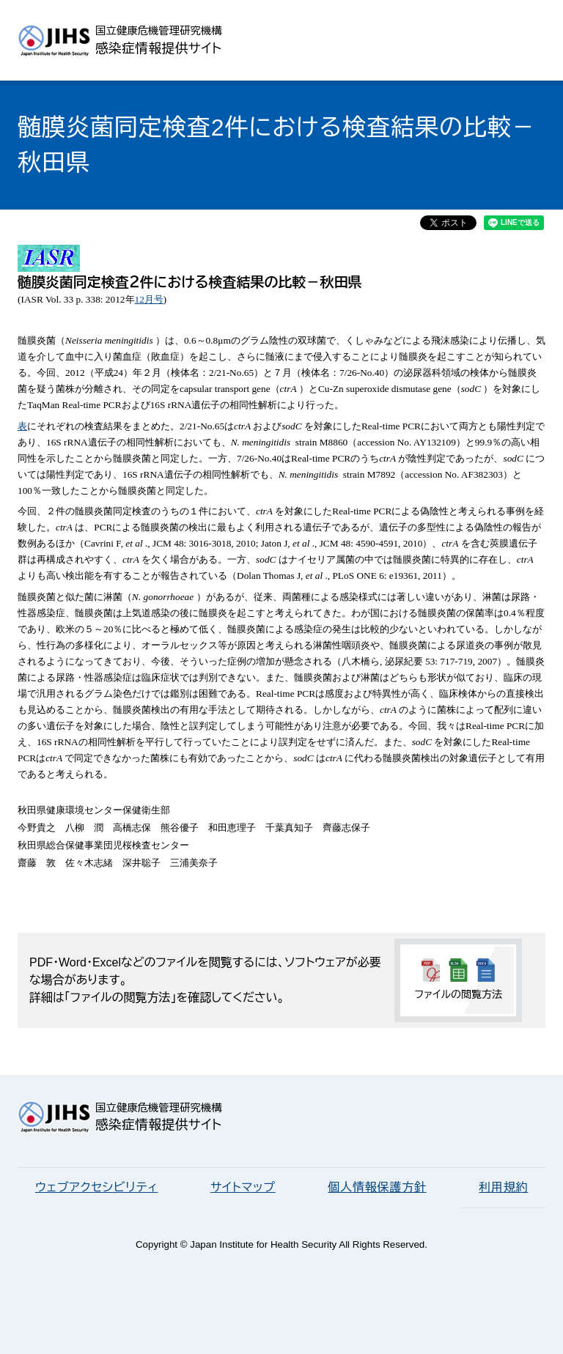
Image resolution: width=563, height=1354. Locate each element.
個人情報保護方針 (377, 1187)
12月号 (149, 299)
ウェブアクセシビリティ (96, 1187)
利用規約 (503, 1187)
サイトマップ (243, 1187)
